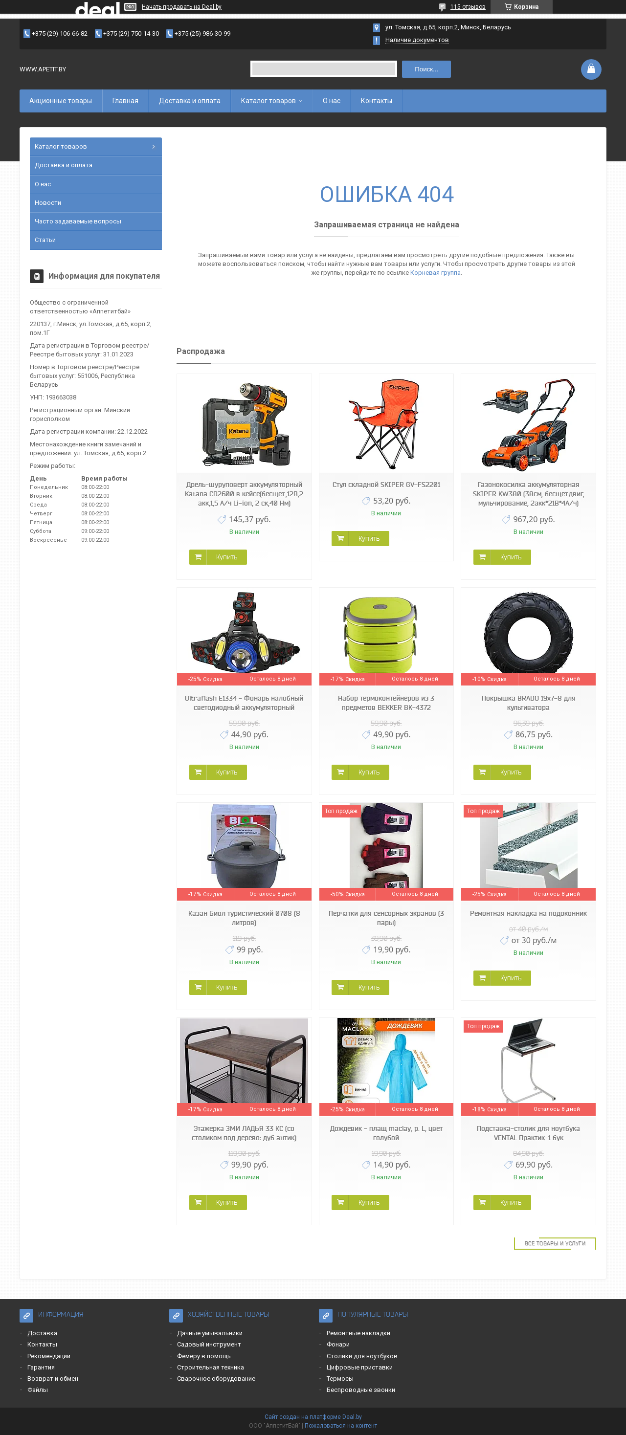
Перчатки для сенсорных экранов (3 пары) (386, 918)
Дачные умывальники (210, 1333)
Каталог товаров (268, 101)
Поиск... (426, 69)
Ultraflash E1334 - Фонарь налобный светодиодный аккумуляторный (244, 702)
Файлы (37, 1389)
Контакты (376, 101)
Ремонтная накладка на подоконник (528, 913)
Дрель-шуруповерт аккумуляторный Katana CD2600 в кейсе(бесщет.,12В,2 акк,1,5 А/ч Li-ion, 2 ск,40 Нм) (244, 494)
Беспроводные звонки (361, 1389)
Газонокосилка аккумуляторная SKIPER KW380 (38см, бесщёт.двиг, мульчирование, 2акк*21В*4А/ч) (528, 494)
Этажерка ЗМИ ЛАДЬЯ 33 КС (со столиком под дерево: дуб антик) (244, 1133)
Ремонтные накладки (358, 1333)
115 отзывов (468, 6)
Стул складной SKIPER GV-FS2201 (386, 484)
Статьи (45, 239)
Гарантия (41, 1367)
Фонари (338, 1344)
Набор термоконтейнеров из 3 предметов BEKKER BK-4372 (386, 702)
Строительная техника (210, 1367)
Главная (125, 101)
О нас (331, 101)
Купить (226, 557)
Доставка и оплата (190, 101)
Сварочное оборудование (216, 1378)
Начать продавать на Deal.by (182, 6)
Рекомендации (48, 1356)
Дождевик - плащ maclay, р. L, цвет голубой (386, 1133)
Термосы (340, 1378)
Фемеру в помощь (204, 1356)
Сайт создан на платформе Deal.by (313, 1416)
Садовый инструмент (209, 1344)
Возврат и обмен (52, 1378)
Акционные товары (60, 101)
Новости (48, 202)
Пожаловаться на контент (341, 1425)
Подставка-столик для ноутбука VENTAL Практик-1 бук (528, 1133)
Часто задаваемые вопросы (78, 221)
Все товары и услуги (555, 1243)
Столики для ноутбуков (362, 1356)
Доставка (42, 1333)
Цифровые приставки (360, 1367)
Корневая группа (435, 272)
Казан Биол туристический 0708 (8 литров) (244, 918)
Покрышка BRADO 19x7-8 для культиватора (529, 702)
